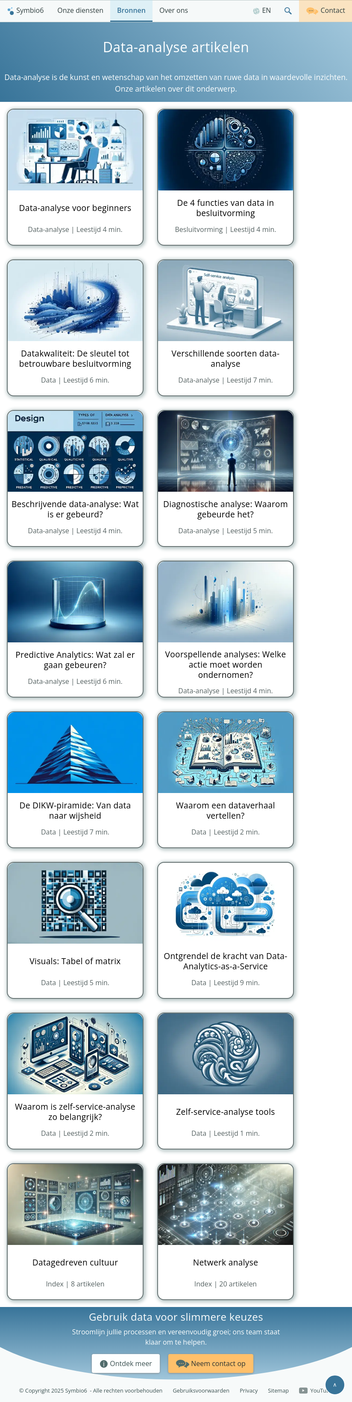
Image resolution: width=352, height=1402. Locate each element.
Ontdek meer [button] (126, 1364)
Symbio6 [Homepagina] (25, 10)
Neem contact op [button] (211, 1362)
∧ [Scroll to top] (335, 1384)
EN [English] (261, 10)
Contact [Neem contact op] (325, 10)
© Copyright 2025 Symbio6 (91, 1391)
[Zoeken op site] (288, 11)
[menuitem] (25, 11)
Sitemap (278, 1390)
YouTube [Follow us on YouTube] (316, 1391)
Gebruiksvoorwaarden (201, 1390)
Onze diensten (80, 10)
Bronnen (131, 10)
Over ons (173, 10)
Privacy (249, 1390)
